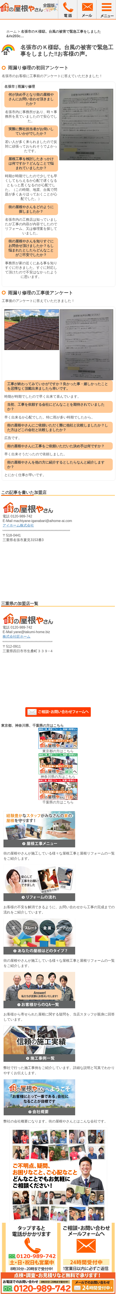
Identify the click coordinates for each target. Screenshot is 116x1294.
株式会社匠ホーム (16, 636)
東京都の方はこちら (58, 751)
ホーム (11, 31)
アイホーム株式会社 (18, 525)
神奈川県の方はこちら (58, 776)
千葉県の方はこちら (58, 802)
